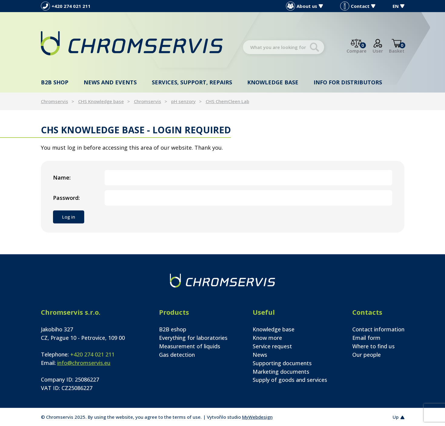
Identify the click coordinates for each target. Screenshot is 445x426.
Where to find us (373, 346)
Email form (366, 337)
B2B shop (54, 82)
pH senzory (183, 101)
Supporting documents (282, 363)
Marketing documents (281, 371)
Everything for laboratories (193, 337)
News (260, 354)
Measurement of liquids (189, 346)
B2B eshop (172, 329)
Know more (267, 337)
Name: (62, 177)
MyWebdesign (257, 417)
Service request (272, 346)
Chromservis (54, 101)
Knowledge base (272, 82)
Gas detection (177, 354)
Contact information (378, 329)
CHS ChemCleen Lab (227, 101)
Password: (66, 197)
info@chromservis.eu (84, 362)
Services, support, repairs (192, 82)
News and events (110, 82)
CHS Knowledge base (101, 101)
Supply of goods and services (290, 379)
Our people (366, 354)
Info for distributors (348, 82)
